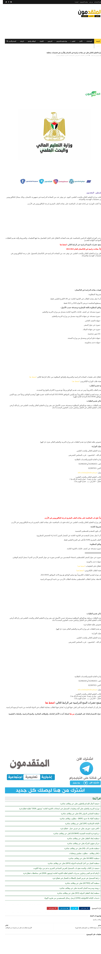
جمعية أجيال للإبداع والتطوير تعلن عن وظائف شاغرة (77, 785)
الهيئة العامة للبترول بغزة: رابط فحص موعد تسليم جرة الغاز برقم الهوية (12, 134)
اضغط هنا (90, 354)
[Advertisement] (38, 21)
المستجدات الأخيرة (66, 60)
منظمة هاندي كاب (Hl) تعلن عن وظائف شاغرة (79, 832)
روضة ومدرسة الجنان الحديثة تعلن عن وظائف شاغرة (76, 876)
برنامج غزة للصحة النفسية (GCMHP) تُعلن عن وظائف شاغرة (73, 817)
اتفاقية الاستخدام (95, 2)
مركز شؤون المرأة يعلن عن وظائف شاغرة (80, 827)
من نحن (88, 2)
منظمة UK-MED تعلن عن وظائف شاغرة (81, 842)
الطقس (95, 46)
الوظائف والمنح (29, 41)
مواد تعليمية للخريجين (58, 41)
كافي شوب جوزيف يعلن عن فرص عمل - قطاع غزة (77, 812)
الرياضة (19, 41)
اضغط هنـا (73, 358)
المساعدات (86, 41)
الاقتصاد (39, 41)
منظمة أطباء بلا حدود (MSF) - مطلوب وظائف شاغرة (76, 802)
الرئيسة (95, 41)
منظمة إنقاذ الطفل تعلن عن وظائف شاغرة (80, 822)
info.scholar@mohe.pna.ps (84, 454)
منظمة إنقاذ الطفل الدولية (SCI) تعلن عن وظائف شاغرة (75, 881)
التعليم (70, 41)
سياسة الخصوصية (81, 2)
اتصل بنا (74, 2)
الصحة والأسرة (9, 41)
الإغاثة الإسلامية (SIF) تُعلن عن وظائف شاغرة (79, 807)
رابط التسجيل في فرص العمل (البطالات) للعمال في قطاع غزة (73, 866)
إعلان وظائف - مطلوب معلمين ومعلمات (81, 837)
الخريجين (47, 41)
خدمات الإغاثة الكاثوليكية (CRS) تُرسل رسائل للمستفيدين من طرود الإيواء (68, 886)
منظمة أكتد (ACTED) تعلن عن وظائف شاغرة (79, 871)
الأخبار (77, 41)
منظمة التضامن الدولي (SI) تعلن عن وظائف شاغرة (77, 797)
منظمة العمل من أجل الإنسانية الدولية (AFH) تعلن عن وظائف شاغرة (70, 847)
